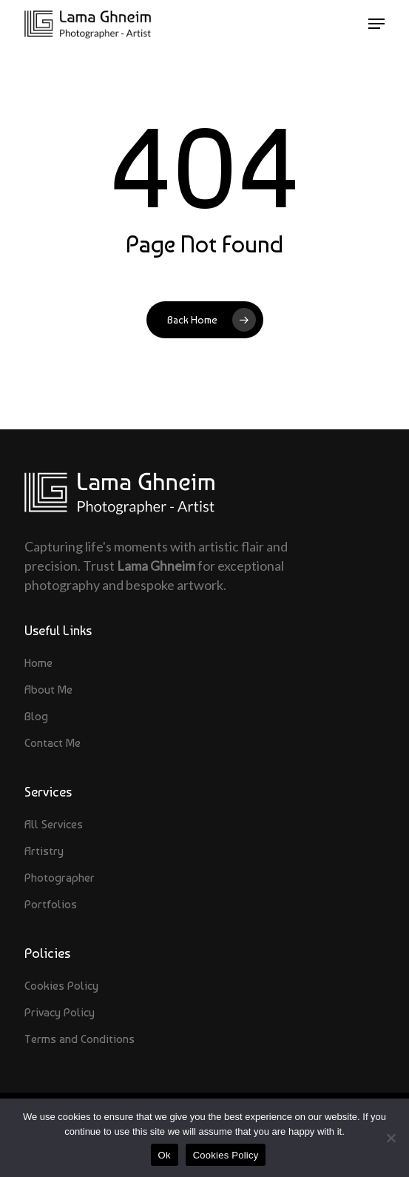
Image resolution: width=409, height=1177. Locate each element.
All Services (53, 824)
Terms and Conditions (79, 1039)
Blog (36, 716)
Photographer (59, 878)
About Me (48, 690)
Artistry (44, 851)
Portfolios (50, 904)
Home (38, 663)
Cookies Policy (61, 986)
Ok (164, 1155)
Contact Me (52, 743)
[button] (376, 23)
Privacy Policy (59, 1012)
